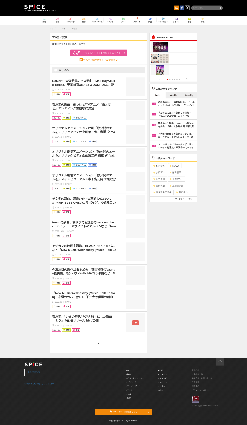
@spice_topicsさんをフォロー (39, 383)
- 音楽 (128, 370)
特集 (64, 28)
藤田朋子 (175, 172)
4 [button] (174, 79)
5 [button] (177, 79)
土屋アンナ (176, 179)
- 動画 (160, 370)
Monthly (189, 95)
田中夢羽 (159, 179)
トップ (53, 28)
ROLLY (174, 166)
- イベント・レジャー (135, 378)
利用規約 (195, 386)
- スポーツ (130, 394)
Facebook (34, 372)
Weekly (173, 95)
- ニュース (162, 374)
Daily (157, 95)
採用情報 (195, 382)
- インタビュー (164, 378)
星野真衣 (159, 185)
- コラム (161, 386)
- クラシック (131, 382)
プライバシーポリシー (201, 390)
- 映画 (128, 398)
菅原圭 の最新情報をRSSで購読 (99, 60)
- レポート (162, 382)
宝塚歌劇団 (176, 185)
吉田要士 (159, 172)
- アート (129, 390)
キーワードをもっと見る (183, 199)
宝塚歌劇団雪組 (162, 192)
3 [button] (172, 79)
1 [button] (167, 79)
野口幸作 (182, 192)
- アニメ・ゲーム (133, 386)
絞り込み (61, 70)
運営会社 (195, 370)
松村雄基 (159, 166)
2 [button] (169, 79)
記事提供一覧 (197, 374)
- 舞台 (128, 374)
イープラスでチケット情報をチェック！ (97, 53)
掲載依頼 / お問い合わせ (202, 378)
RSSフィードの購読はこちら (129, 411)
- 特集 (160, 390)
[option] (173, 59)
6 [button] (179, 79)
